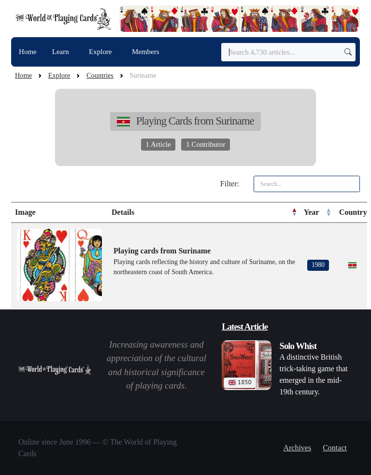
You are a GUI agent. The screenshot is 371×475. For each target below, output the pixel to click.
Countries (100, 75)
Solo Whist (298, 346)
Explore (101, 52)
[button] (294, 212)
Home (28, 52)
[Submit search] (348, 52)
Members (145, 52)
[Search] (288, 52)
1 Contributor (205, 144)
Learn (61, 52)
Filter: (229, 184)
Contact (335, 448)
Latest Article (245, 326)
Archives (297, 448)
